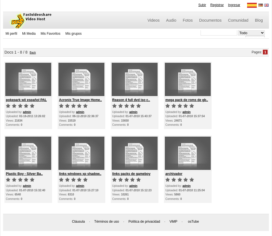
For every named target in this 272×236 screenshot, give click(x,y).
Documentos (210, 20)
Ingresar (234, 5)
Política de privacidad (144, 222)
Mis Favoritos (50, 34)
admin (27, 112)
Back (33, 52)
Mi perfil (11, 34)
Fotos (188, 20)
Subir (202, 5)
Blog (259, 20)
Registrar (217, 5)
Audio (171, 20)
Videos (154, 20)
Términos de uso (106, 222)
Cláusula (78, 222)
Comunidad (238, 20)
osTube (193, 222)
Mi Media (29, 34)
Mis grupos (73, 34)
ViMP (173, 222)
